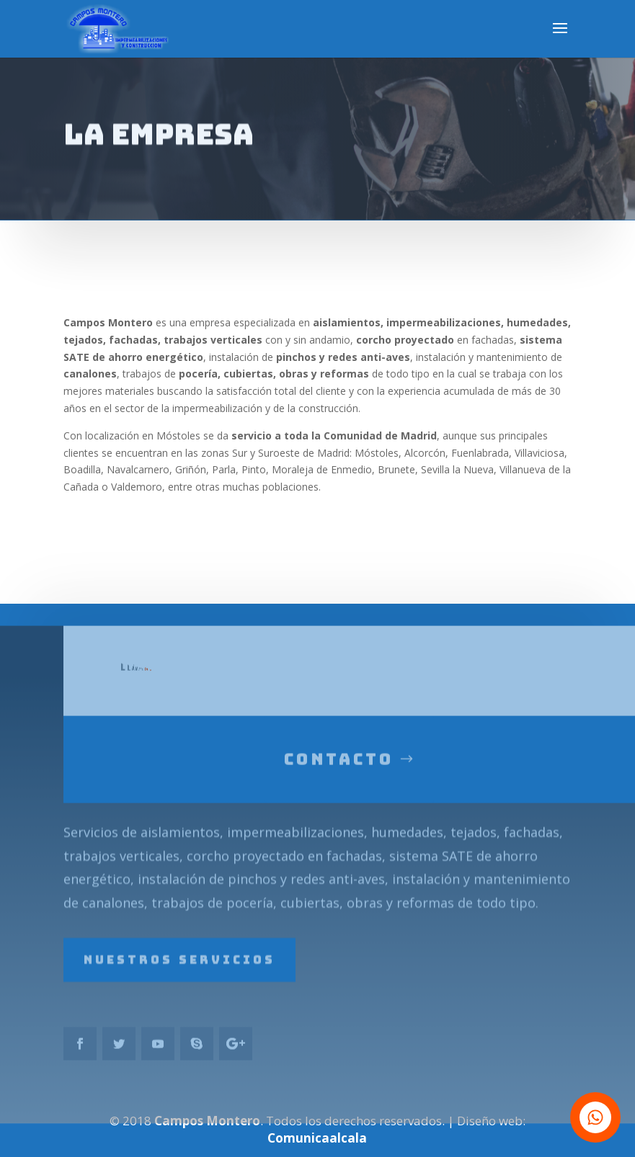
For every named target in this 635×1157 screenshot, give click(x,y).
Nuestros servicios (179, 975)
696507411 (163, 687)
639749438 (157, 686)
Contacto (339, 777)
